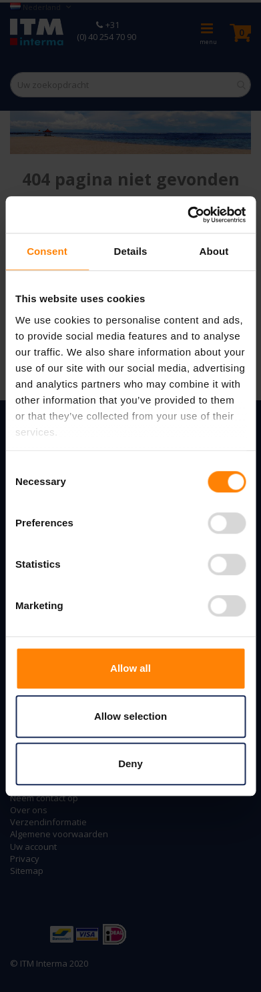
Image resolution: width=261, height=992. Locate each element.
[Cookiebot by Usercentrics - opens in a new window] (187, 214)
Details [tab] (131, 251)
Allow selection (130, 716)
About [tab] (214, 251)
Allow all (130, 668)
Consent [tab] (47, 251)
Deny (130, 763)
